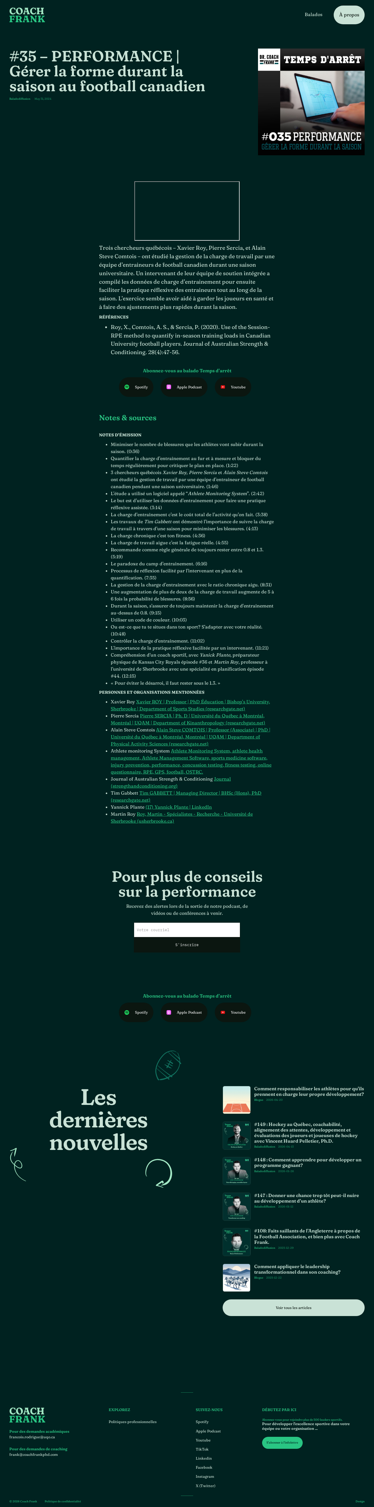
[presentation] (187, 978)
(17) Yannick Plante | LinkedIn (179, 818)
